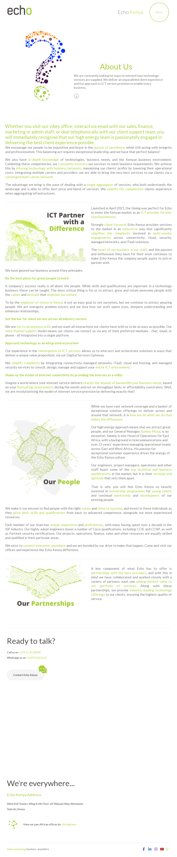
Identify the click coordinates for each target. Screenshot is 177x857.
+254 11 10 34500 (30, 652)
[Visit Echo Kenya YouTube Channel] (162, 849)
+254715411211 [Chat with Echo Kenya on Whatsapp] (36, 657)
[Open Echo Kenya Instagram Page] (156, 849)
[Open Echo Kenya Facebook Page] (144, 849)
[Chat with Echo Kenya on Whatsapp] (167, 849)
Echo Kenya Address (24, 794)
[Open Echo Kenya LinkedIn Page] (150, 849)
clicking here (68, 824)
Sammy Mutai (151, 431)
